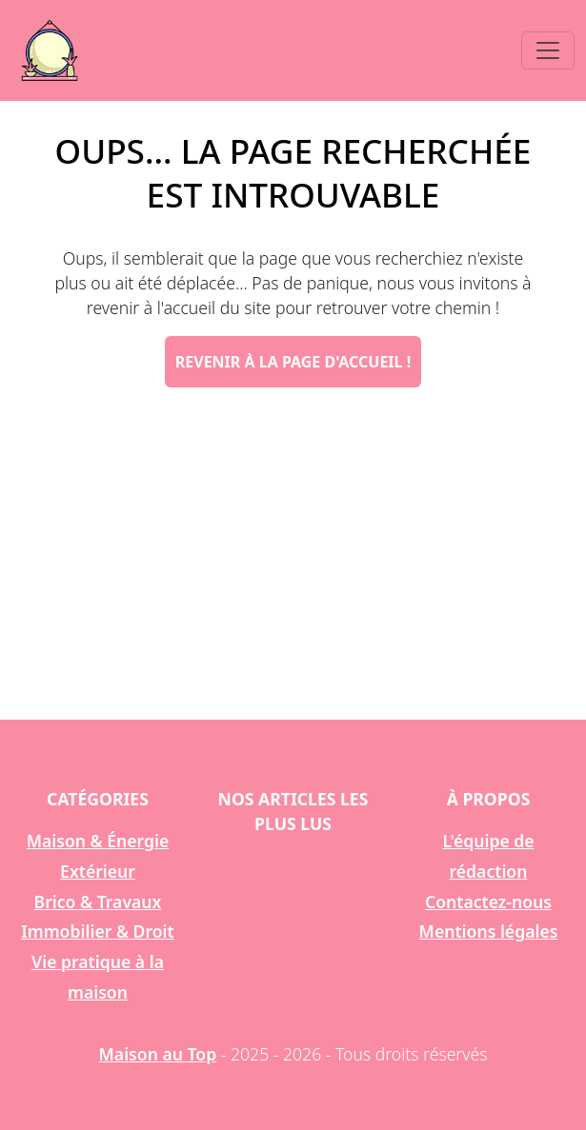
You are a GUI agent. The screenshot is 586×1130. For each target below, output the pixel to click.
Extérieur (97, 871)
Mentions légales (488, 931)
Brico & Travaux (98, 901)
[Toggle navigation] (548, 50)
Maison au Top (158, 1053)
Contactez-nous (488, 901)
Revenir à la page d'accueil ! (293, 361)
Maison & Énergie (98, 840)
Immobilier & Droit (97, 931)
